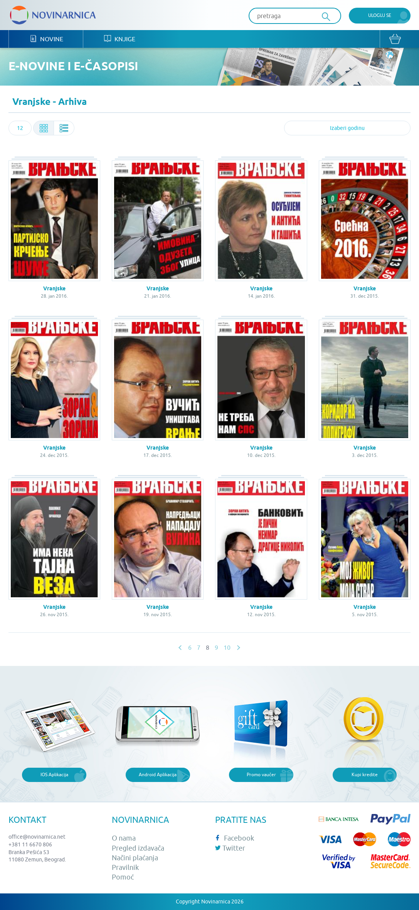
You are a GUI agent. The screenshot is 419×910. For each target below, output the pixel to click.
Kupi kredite (365, 774)
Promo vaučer (261, 774)
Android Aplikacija (158, 774)
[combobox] (20, 128)
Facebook (234, 838)
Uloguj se (379, 15)
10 (227, 647)
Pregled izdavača (138, 848)
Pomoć (123, 877)
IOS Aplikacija (54, 774)
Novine (46, 38)
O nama (124, 838)
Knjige (119, 38)
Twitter (230, 848)
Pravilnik (125, 867)
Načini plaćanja (135, 858)
